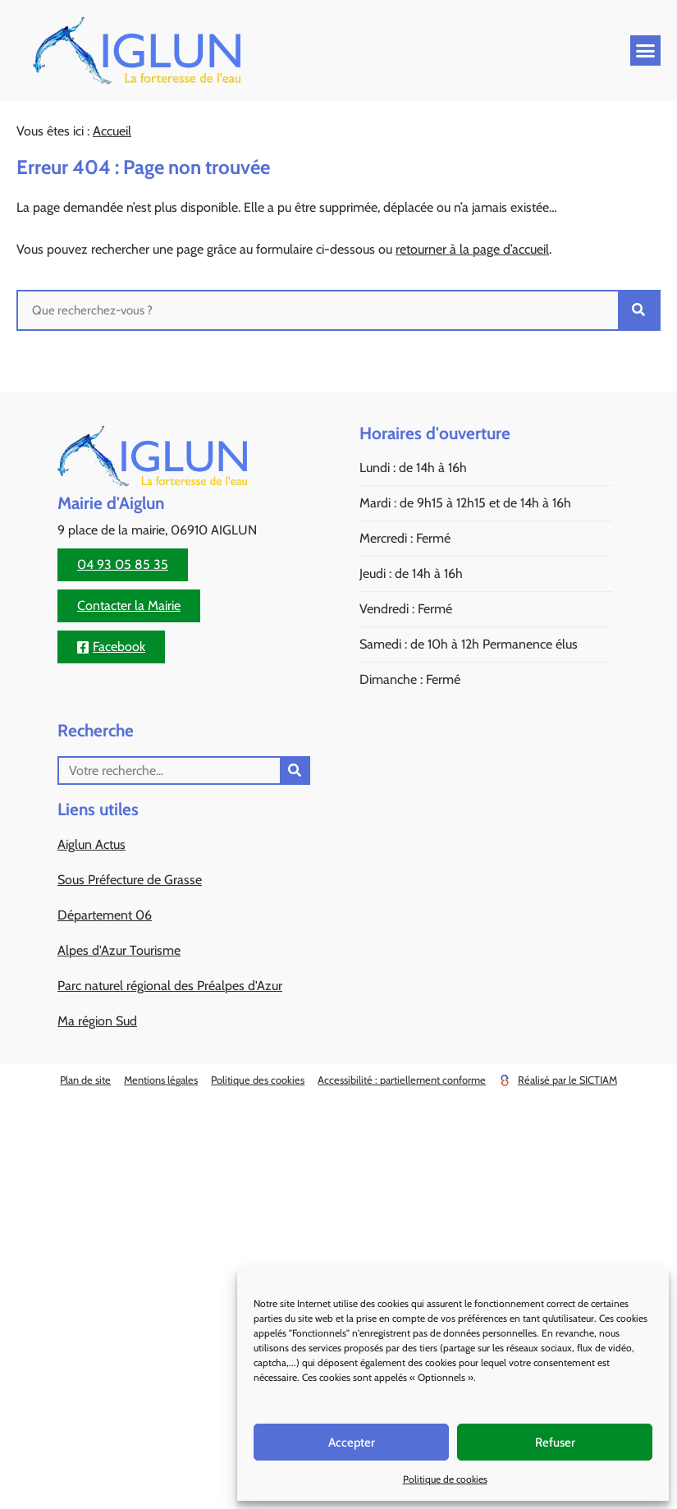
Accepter (351, 1442)
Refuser (555, 1442)
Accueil (112, 131)
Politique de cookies (445, 1479)
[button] (645, 51)
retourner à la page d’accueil (472, 249)
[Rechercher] (638, 310)
